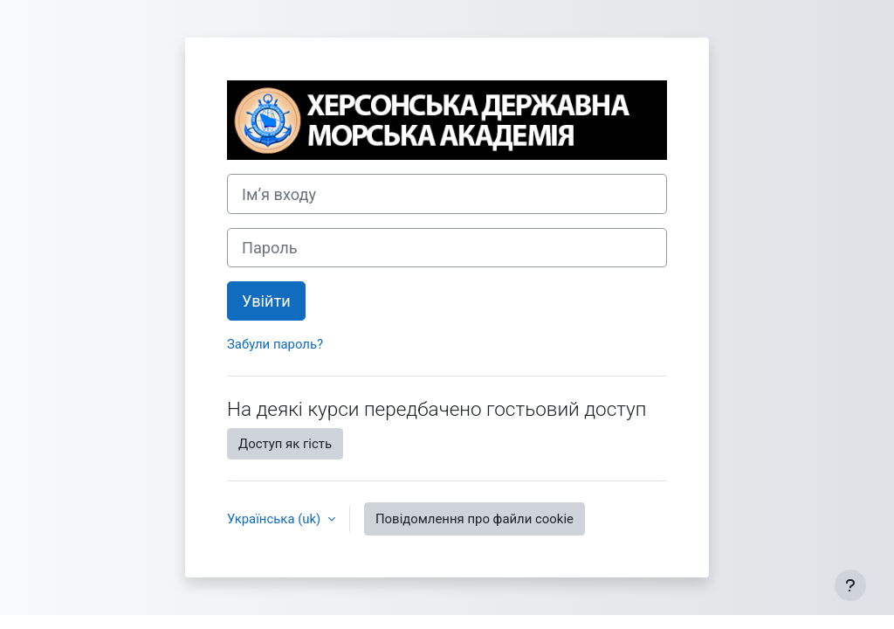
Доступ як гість (285, 444)
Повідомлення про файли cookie (474, 519)
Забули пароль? (275, 344)
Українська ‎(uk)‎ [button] (275, 519)
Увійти (266, 301)
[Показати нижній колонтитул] (850, 585)
